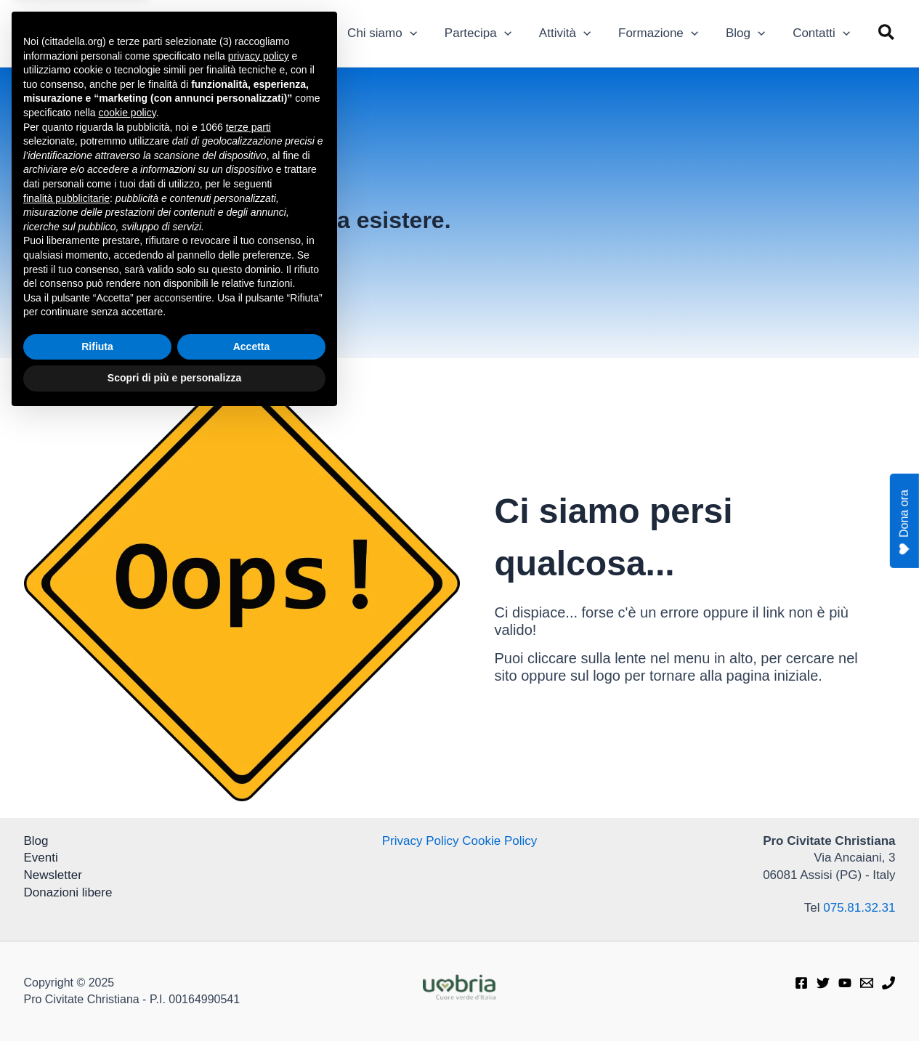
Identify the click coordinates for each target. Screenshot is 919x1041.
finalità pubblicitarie (66, 821)
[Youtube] (844, 982)
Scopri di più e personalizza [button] (174, 1001)
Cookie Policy (499, 841)
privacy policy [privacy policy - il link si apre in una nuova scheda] (258, 679)
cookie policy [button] (127, 736)
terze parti (248, 750)
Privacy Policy (420, 841)
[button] (887, 33)
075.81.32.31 (859, 908)
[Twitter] (823, 982)
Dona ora (904, 523)
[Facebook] (801, 982)
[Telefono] (888, 982)
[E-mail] (866, 982)
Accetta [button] (251, 970)
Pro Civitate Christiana (174, 25)
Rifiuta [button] (97, 970)
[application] (425, 33)
